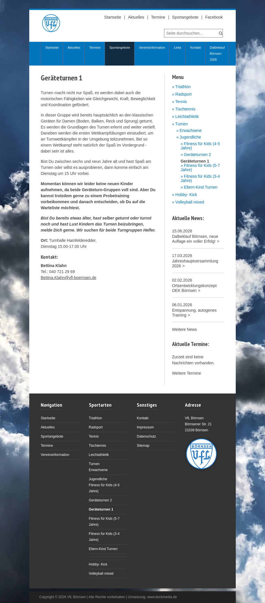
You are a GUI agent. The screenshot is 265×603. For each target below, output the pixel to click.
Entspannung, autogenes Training (194, 312)
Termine (158, 17)
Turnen (181, 124)
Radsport (183, 94)
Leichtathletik (187, 116)
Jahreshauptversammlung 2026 (195, 263)
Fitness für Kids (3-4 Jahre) (200, 178)
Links (178, 47)
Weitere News (184, 329)
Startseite (112, 17)
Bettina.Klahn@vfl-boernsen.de (68, 277)
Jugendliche (190, 137)
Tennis (181, 101)
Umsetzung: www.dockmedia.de (152, 597)
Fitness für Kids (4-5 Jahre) (200, 146)
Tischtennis (185, 109)
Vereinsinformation (152, 47)
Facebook (214, 17)
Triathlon (183, 86)
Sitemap (143, 446)
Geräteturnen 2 (197, 155)
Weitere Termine (186, 373)
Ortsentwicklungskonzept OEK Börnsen (194, 288)
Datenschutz (146, 436)
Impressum (145, 427)
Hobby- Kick (186, 194)
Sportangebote (185, 17)
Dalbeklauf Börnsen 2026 (217, 53)
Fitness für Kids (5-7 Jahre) (200, 167)
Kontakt (195, 47)
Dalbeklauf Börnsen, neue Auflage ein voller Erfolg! (195, 239)
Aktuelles (136, 17)
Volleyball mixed (189, 202)
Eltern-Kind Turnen (200, 187)
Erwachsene (191, 130)
